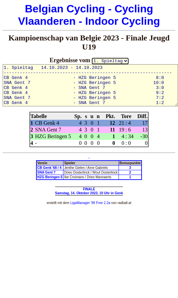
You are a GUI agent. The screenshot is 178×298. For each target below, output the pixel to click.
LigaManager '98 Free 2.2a (90, 203)
